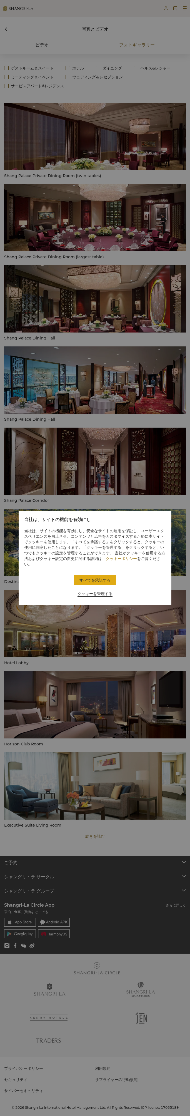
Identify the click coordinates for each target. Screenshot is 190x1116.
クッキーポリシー (121, 558)
